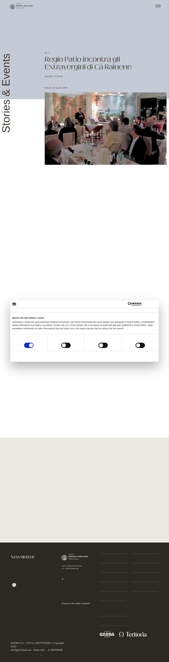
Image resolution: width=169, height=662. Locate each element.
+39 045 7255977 (73, 573)
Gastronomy (110, 586)
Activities (108, 596)
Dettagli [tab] (65, 310)
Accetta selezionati (84, 356)
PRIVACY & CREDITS (25, 655)
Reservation (110, 558)
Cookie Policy (51, 655)
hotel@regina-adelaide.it (78, 584)
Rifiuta (36, 356)
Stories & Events (108, 608)
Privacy (22, 598)
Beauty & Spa (110, 577)
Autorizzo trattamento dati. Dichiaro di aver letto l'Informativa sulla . (33, 592)
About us (107, 621)
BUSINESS (138, 558)
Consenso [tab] (17, 310)
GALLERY (138, 586)
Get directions (71, 595)
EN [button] (147, 6)
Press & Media (142, 567)
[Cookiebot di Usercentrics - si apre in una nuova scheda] (142, 304)
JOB (134, 577)
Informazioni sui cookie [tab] (122, 310)
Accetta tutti (133, 356)
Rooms (105, 567)
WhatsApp (70, 579)
